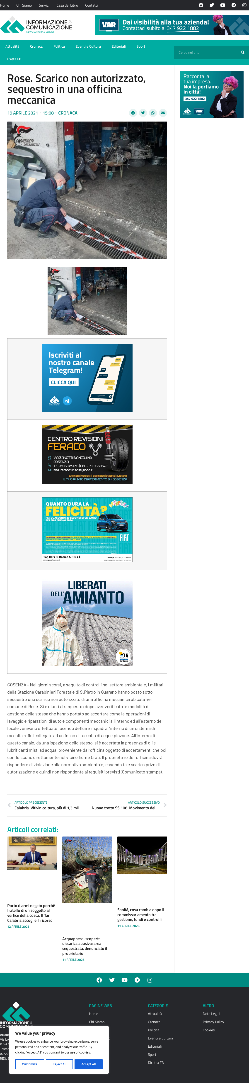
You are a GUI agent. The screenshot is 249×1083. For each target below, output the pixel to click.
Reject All (59, 1064)
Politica (59, 46)
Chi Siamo (24, 5)
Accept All (89, 1064)
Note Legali (211, 1013)
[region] (59, 1050)
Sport (141, 46)
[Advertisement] (214, 192)
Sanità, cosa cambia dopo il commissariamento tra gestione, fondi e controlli (140, 914)
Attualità (12, 46)
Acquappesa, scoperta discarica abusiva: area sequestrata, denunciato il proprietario (84, 946)
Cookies (209, 1030)
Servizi (44, 5)
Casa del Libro (67, 5)
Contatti (91, 5)
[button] (133, 113)
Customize (29, 1064)
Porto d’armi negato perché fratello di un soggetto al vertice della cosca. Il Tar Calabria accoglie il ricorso (31, 912)
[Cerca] (242, 52)
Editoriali (119, 46)
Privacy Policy (213, 1021)
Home (4, 5)
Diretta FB (13, 59)
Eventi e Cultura (88, 46)
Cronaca (36, 46)
